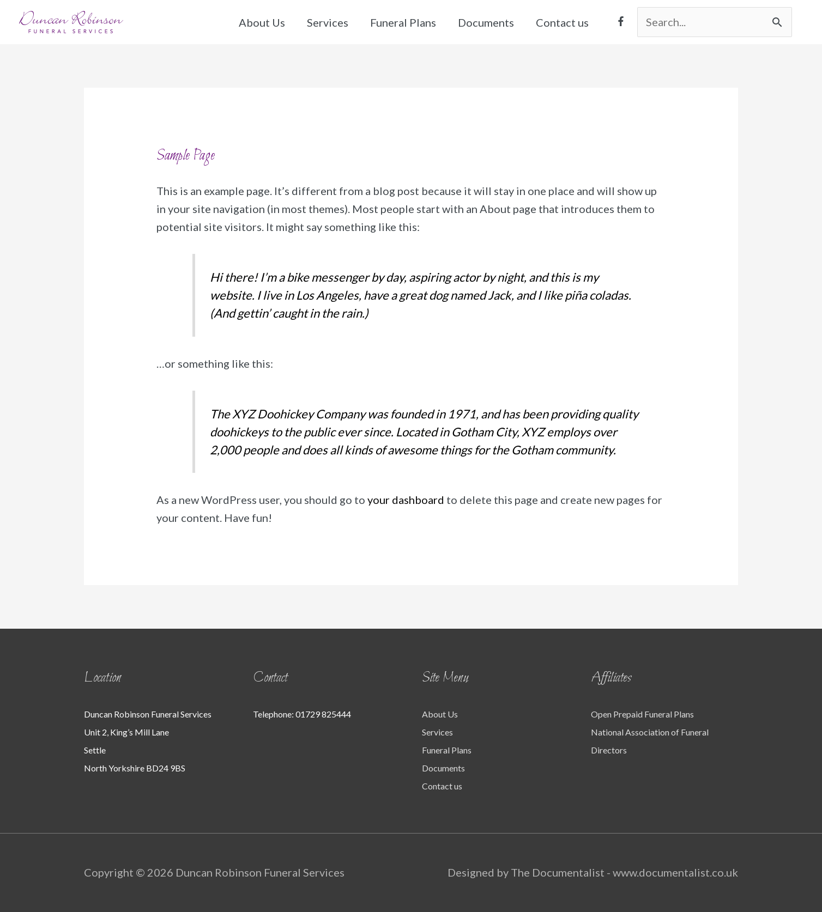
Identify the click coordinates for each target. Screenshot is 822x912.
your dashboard (405, 499)
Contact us (562, 22)
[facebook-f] (621, 21)
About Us (262, 22)
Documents (486, 22)
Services (327, 22)
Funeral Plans (403, 22)
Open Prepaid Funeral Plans (642, 714)
